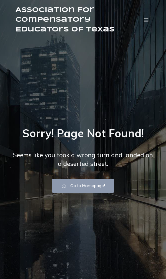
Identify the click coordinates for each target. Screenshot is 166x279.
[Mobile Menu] (146, 20)
